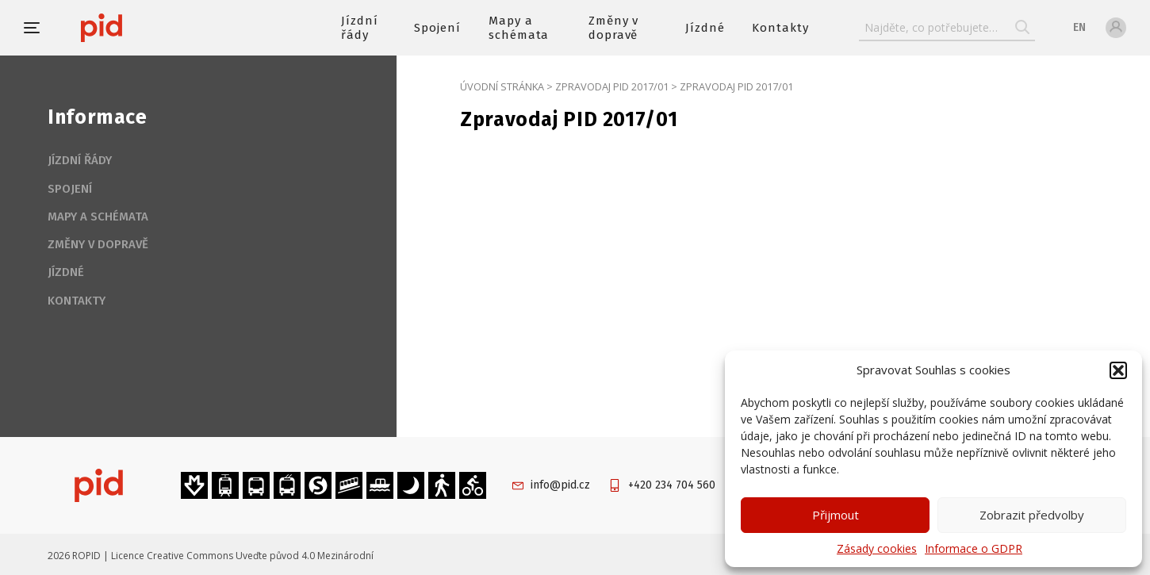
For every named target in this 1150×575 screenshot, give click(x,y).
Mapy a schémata (519, 27)
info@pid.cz (560, 485)
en (1079, 27)
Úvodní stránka (502, 86)
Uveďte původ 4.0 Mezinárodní (305, 555)
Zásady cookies (877, 548)
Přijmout (835, 515)
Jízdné (705, 28)
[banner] (149, 27)
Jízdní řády (359, 27)
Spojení (437, 28)
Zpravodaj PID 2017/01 (612, 86)
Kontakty (780, 28)
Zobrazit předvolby (1031, 515)
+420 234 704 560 (671, 485)
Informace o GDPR (973, 548)
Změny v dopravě (613, 27)
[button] (1118, 370)
